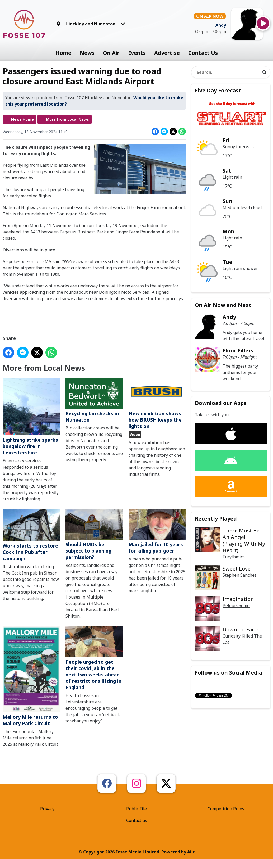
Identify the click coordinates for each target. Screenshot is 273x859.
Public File (136, 809)
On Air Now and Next (223, 305)
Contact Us (203, 52)
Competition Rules (226, 809)
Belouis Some (236, 605)
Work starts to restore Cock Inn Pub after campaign (31, 535)
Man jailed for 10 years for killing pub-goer (157, 531)
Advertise (167, 52)
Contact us (136, 820)
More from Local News (67, 119)
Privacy (47, 809)
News (87, 52)
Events (137, 52)
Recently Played (216, 518)
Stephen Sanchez (240, 575)
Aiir (190, 852)
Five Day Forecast (218, 90)
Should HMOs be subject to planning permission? (94, 534)
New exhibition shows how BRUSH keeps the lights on (157, 403)
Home (63, 52)
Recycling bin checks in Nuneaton (94, 400)
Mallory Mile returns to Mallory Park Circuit (31, 676)
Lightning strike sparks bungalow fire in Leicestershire (31, 416)
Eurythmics (234, 557)
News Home (22, 119)
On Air (111, 52)
